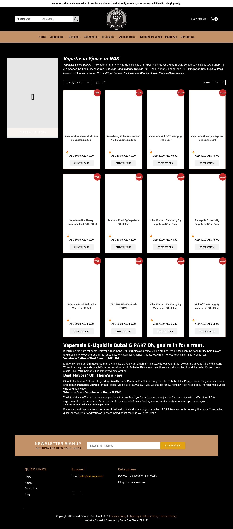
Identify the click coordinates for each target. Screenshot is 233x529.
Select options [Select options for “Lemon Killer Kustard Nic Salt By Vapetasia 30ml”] (81, 163)
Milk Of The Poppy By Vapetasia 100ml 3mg (207, 307)
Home (42, 36)
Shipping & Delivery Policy (144, 517)
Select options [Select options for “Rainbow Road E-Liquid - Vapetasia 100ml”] (81, 332)
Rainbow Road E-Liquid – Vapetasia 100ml (82, 307)
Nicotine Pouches (151, 36)
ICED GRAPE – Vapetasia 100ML (123, 307)
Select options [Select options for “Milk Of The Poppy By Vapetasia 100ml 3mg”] (207, 332)
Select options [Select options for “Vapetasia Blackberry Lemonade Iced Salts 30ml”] (81, 248)
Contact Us (187, 36)
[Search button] (76, 19)
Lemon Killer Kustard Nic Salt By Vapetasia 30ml (81, 138)
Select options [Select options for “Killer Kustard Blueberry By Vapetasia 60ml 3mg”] (165, 248)
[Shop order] (77, 82)
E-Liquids (109, 36)
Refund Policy (169, 517)
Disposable (57, 36)
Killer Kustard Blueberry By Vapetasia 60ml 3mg (165, 223)
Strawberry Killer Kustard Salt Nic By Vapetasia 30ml (123, 138)
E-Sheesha (151, 477)
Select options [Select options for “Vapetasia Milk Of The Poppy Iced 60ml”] (165, 163)
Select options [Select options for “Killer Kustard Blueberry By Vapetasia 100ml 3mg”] (165, 332)
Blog (27, 495)
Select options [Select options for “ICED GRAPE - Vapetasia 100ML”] (123, 332)
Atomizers (91, 36)
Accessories (128, 36)
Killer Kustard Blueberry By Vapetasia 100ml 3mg (165, 307)
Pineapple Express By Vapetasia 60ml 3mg (207, 223)
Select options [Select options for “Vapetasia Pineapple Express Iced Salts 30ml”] (207, 163)
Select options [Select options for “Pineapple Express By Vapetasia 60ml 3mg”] (207, 248)
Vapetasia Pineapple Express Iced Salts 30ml (207, 138)
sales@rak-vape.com (91, 477)
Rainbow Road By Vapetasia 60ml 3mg (123, 223)
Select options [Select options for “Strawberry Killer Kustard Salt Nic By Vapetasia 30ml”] (123, 163)
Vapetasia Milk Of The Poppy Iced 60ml (165, 138)
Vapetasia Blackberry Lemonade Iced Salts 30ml (82, 223)
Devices (75, 36)
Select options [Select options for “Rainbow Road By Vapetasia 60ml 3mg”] (123, 248)
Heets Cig (171, 36)
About (28, 484)
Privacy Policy (118, 517)
